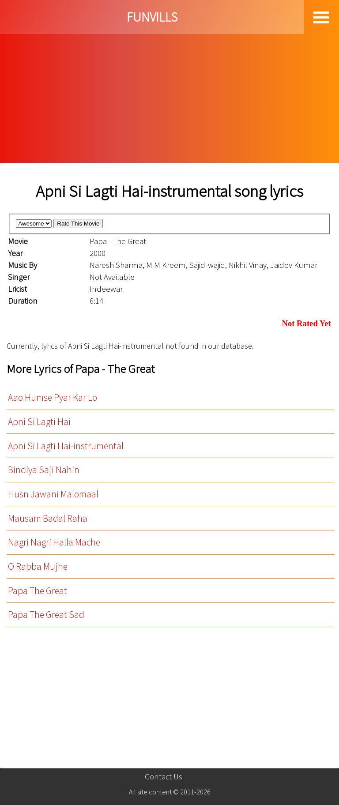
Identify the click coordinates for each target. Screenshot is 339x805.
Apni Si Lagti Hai (39, 422)
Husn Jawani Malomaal (53, 494)
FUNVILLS (152, 17)
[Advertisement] (169, 96)
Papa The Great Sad (46, 615)
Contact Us (163, 776)
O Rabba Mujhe (38, 566)
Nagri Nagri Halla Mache (54, 542)
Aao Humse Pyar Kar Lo (52, 397)
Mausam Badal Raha (47, 518)
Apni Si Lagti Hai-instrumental (66, 446)
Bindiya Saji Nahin (43, 470)
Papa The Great (37, 591)
